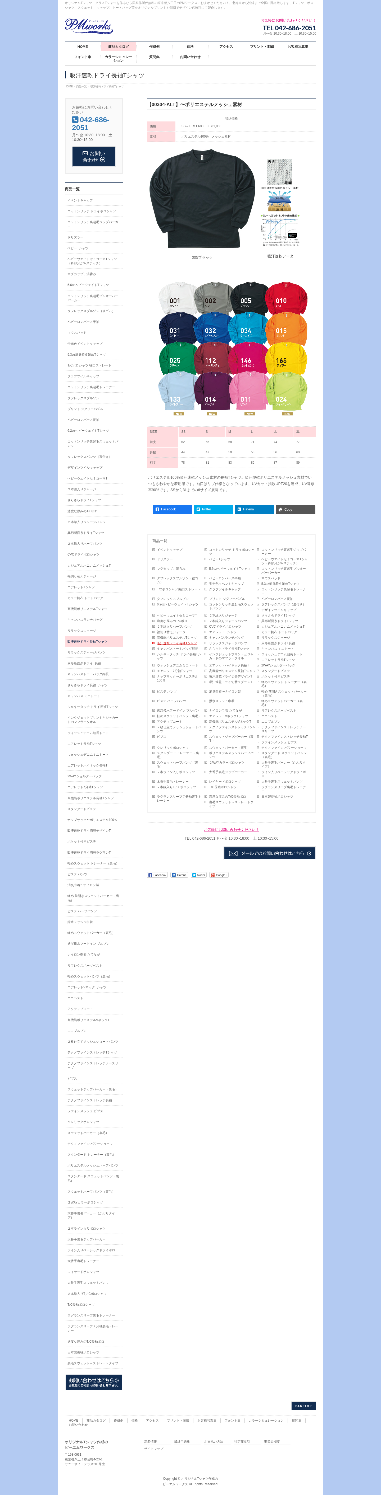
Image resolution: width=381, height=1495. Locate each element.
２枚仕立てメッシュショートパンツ (179, 729)
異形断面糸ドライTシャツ (279, 621)
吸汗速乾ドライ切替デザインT (230, 676)
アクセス (152, 1420)
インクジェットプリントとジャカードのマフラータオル (231, 656)
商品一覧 (159, 541)
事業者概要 (272, 1442)
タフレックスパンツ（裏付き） (283, 604)
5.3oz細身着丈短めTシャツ (280, 584)
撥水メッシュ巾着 (221, 701)
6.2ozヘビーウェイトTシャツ (177, 604)
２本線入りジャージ (223, 615)
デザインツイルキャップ (278, 610)
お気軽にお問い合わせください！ (231, 830)
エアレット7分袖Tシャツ (174, 671)
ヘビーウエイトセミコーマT (177, 615)
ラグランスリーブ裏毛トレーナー (283, 789)
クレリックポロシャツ (173, 748)
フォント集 (233, 1420)
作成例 (118, 1420)
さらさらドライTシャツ (278, 615)
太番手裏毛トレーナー (173, 781)
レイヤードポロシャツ (225, 781)
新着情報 (150, 1442)
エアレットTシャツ (222, 632)
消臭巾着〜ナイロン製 (225, 691)
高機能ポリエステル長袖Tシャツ (232, 671)
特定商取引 (242, 1442)
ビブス (161, 737)
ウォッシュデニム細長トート (282, 654)
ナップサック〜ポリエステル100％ (177, 678)
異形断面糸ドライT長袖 (278, 643)
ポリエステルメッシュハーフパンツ (231, 755)
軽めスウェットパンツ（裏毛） (179, 716)
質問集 (296, 1420)
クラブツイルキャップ (225, 589)
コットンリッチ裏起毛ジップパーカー (283, 552)
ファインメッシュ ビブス (279, 742)
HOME (73, 1420)
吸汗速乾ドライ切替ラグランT (230, 682)
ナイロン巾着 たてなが (225, 710)
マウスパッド (270, 578)
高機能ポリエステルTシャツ (177, 638)
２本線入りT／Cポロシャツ (176, 787)
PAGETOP (303, 1406)
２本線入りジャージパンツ (228, 621)
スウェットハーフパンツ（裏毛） (177, 764)
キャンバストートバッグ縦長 (177, 649)
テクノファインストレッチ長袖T (284, 737)
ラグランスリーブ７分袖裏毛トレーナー (179, 798)
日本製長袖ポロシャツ (277, 796)
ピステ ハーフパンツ (171, 701)
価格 (134, 1420)
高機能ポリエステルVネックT (230, 721)
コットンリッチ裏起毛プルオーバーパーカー (283, 571)
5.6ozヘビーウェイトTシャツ (230, 569)
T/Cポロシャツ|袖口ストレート (179, 589)
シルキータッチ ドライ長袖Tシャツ (179, 656)
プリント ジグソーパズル (227, 599)
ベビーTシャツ (219, 559)
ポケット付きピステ (275, 676)
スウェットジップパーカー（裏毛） (231, 738)
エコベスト (269, 716)
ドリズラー (165, 559)
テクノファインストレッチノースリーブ (283, 729)
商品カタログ (96, 1420)
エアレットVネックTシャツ (228, 716)
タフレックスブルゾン (173, 599)
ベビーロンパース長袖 (277, 599)
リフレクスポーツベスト (278, 710)
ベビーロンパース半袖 (225, 578)
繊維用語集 (182, 1442)
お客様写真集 (206, 1420)
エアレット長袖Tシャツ (278, 660)
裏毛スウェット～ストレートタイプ (231, 804)
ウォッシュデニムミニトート (177, 665)
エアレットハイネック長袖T (229, 665)
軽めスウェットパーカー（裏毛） (282, 703)
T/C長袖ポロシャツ (222, 787)
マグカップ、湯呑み (171, 569)
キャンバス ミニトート (277, 649)
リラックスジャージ (275, 638)
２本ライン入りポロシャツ (176, 772)
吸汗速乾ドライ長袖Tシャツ (177, 643)
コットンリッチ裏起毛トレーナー (283, 591)
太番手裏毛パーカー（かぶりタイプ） (283, 764)
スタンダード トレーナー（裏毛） (178, 755)
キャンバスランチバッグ (226, 638)
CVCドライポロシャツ (225, 626)
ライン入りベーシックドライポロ (283, 774)
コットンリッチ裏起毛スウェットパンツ (231, 606)
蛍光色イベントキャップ (226, 584)
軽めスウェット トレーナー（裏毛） (284, 684)
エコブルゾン (270, 721)
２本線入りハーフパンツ (174, 626)
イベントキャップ (169, 550)
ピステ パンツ (167, 691)
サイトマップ (153, 1449)
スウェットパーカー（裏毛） (229, 748)
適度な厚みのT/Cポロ (172, 621)
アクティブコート (169, 721)
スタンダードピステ (275, 671)
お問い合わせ (78, 1425)
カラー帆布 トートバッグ (279, 632)
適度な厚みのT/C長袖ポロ (227, 796)
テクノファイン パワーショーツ (284, 748)
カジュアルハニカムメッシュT (283, 626)
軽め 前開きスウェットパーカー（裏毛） (284, 693)
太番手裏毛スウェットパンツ (282, 781)
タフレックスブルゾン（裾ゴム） (177, 580)
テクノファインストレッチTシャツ (232, 729)
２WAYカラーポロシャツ (226, 762)
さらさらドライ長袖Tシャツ (229, 649)
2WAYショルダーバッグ (278, 665)
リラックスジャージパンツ (228, 643)
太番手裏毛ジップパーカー (228, 772)
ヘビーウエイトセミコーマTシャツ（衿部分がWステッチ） (284, 561)
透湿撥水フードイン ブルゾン (178, 710)
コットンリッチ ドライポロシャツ (231, 552)
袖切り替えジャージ (171, 632)
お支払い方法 (213, 1442)
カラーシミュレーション (266, 1420)
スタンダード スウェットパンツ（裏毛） (284, 755)
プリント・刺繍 (178, 1420)
